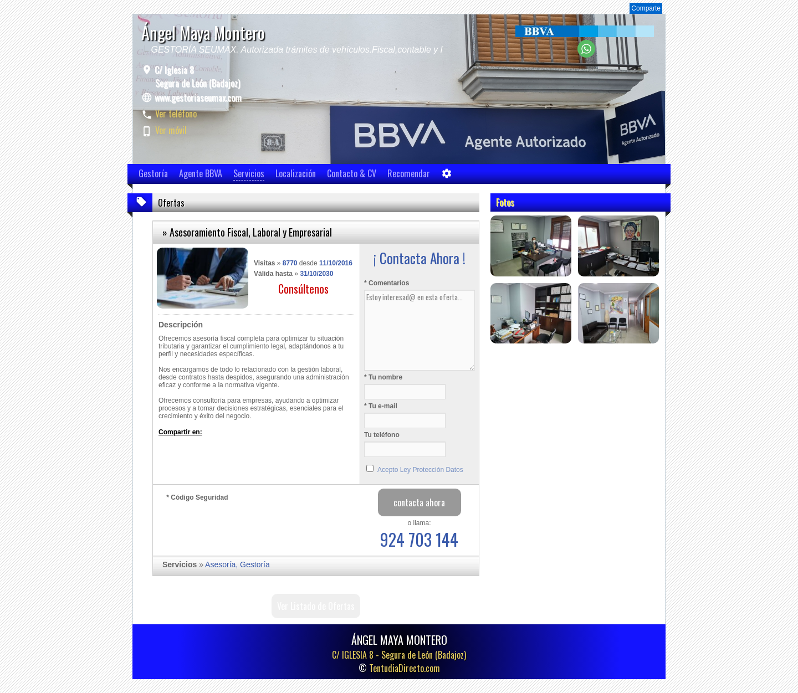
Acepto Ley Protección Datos (420, 470)
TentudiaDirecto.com (404, 668)
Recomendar (408, 173)
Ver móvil (171, 130)
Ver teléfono (176, 113)
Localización (295, 173)
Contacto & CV (351, 173)
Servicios (248, 173)
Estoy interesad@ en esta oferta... (419, 330)
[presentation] (250, 525)
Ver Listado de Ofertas (316, 606)
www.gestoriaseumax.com (198, 97)
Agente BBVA (200, 173)
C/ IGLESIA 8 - (399, 654)
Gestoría (153, 173)
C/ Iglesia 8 (196, 76)
